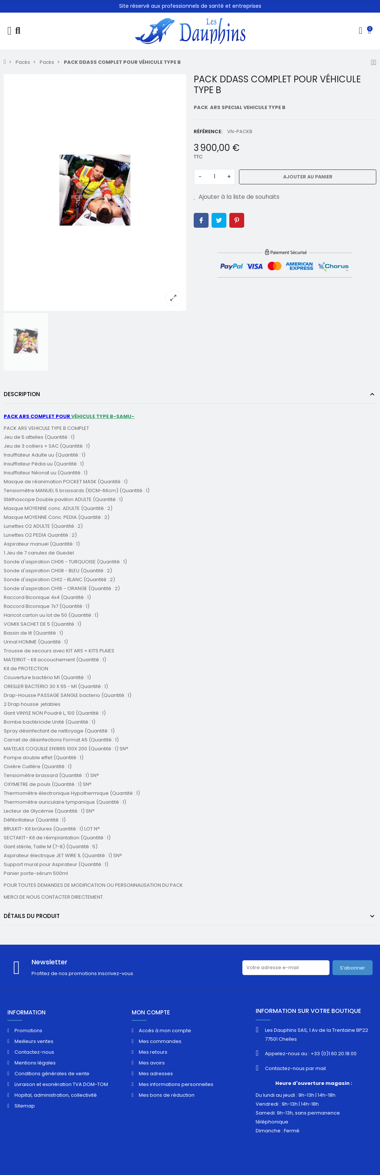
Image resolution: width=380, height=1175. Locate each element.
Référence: (208, 131)
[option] (95, 192)
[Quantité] (214, 176)
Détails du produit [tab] (32, 916)
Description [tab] (22, 394)
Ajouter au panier (307, 176)
